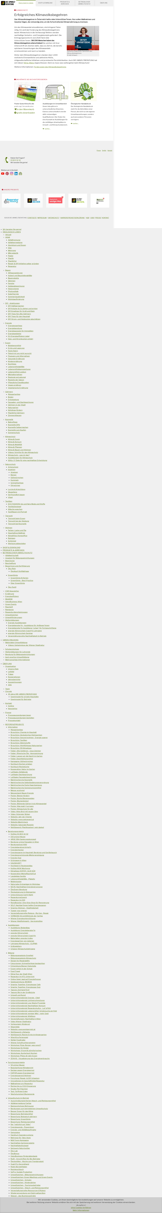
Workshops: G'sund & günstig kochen (26, 1050)
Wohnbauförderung (16, 299)
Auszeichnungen (15, 682)
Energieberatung (15, 328)
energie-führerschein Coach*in (23, 936)
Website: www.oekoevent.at (22, 819)
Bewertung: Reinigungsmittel (23, 1122)
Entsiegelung (13, 400)
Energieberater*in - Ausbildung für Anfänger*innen (28, 625)
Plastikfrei (12, 261)
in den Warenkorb (24, 109)
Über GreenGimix (18, 583)
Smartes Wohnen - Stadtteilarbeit (24, 908)
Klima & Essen (14, 439)
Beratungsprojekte (16, 831)
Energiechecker (17, 850)
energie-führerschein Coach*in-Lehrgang (25, 631)
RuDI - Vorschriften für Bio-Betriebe (25, 1159)
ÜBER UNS (7, 664)
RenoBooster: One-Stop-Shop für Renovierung (30, 903)
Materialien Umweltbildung (16, 643)
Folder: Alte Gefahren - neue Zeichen (26, 751)
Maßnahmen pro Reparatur (22, 1084)
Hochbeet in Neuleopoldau (21, 866)
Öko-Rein (12, 569)
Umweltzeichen (11, 615)
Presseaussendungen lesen (19, 715)
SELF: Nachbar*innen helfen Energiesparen (28, 905)
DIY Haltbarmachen (16, 306)
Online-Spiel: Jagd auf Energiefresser (26, 979)
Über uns (103, 3)
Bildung (11, 953)
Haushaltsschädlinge (16, 533)
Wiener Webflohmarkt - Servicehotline (26, 921)
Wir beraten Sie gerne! (12, 229)
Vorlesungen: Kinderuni (20, 1024)
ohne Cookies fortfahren (81, 1208)
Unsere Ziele (13, 669)
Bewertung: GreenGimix (21, 1119)
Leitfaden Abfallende (19, 772)
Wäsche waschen (15, 509)
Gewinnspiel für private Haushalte (25, 697)
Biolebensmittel (14, 346)
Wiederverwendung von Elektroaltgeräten (28, 1193)
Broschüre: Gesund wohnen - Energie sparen (29, 738)
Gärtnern (9, 392)
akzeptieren (81, 1205)
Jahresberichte (14, 680)
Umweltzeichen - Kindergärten (23, 1183)
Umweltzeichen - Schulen (21, 1180)
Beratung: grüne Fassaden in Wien (25, 842)
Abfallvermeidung (15, 242)
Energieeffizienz (12, 596)
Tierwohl (9, 516)
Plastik (11, 258)
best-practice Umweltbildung (17, 657)
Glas (10, 248)
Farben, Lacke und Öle (17, 530)
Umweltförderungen (13, 617)
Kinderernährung (15, 361)
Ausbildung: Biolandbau (20, 928)
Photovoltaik (13, 291)
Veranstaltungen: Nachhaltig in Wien (26, 1019)
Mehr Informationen (81, 1210)
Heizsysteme (13, 289)
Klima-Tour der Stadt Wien (21, 974)
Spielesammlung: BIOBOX (21, 982)
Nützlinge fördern (15, 410)
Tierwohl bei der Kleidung (18, 521)
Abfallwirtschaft (11, 555)
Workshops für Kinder (20, 1048)
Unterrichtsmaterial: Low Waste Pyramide (28, 1003)
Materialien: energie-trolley (22, 938)
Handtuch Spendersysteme (22, 1135)
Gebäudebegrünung (16, 286)
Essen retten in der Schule (21, 969)
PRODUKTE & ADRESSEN (13, 550)
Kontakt (105, 218)
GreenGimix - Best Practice (22, 580)
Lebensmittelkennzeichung (19, 369)
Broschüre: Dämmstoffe (20, 743)
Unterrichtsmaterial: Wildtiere (23, 1016)
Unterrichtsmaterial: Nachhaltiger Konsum (28, 1006)
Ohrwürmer (15, 485)
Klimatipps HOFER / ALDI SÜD (23, 871)
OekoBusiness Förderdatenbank (24, 1156)
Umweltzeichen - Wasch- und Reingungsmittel (30, 1188)
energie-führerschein (19, 933)
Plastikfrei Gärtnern (16, 413)
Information (13, 727)
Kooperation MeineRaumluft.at (23, 874)
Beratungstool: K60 (19, 845)
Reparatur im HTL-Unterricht (22, 977)
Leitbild (11, 672)
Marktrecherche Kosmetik (21, 780)
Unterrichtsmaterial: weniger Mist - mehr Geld (30, 1014)
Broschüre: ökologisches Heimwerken (26, 735)
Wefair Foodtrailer (18, 1040)
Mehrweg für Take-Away (21, 1138)
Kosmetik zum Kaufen (17, 430)
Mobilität (9, 599)
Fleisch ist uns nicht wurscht (20, 353)
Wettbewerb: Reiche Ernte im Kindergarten (29, 1035)
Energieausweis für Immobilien (20, 331)
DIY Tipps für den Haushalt (19, 316)
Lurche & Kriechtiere (16, 489)
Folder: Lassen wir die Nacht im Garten (26, 756)
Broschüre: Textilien (19, 740)
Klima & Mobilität (15, 445)
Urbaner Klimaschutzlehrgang (23, 949)
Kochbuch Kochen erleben (21, 764)
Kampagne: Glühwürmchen (22, 761)
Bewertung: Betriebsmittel (22, 1114)
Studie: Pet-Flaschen (19, 1089)
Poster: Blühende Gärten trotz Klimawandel (28, 804)
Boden (10, 397)
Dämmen (11, 281)
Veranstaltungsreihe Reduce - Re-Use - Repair (30, 913)
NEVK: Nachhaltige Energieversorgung (26, 887)
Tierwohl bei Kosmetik (17, 524)
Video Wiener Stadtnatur (21, 1021)
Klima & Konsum (14, 442)
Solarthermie (13, 294)
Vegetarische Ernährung (18, 388)
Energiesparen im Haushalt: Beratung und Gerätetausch (34, 853)
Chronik (8, 691)
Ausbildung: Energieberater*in (23, 930)
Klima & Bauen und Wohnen (19, 450)
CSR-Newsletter (12, 591)
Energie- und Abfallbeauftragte (23, 1130)
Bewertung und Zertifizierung (17, 566)
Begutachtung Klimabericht (22, 1068)
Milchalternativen (15, 375)
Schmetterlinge (17, 483)
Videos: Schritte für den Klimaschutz (23, 452)
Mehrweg (12, 250)
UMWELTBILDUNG (10, 640)
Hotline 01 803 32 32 (19, 834)
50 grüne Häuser (18, 1065)
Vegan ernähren (14, 385)
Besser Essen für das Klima (22, 1111)
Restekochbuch (17, 1169)
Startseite (32, 218)
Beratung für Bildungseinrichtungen (20, 654)
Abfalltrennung (14, 240)
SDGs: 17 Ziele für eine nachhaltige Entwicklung (27, 460)
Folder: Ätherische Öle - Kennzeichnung (27, 754)
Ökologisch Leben (26, 3)
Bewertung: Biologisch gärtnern (24, 1117)
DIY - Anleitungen (12, 303)
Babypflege (12, 422)
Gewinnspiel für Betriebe (21, 699)
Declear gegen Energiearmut (22, 1070)
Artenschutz (13, 467)
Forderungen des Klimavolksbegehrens (50, 67)
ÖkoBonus (15, 1154)
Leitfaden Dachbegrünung (21, 775)
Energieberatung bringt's (21, 847)
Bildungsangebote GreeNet (22, 955)
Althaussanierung (15, 273)
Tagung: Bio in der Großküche (23, 992)
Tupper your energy (19, 911)
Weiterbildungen (12, 620)
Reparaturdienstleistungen (16, 612)
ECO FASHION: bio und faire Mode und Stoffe (26, 504)
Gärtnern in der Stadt (17, 405)
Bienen (13, 475)
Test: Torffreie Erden (19, 1091)
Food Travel (15, 971)
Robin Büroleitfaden (19, 1167)
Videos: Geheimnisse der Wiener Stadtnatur (26, 645)
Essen (7, 343)
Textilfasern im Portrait (17, 512)
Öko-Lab (14, 1151)
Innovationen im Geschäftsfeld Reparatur (28, 1081)
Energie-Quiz (16, 858)
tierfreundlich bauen (16, 495)
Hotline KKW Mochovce (20, 868)
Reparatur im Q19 (18, 900)
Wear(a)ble (15, 1027)
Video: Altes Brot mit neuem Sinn (24, 812)
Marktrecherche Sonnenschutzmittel (26, 788)
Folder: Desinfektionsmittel (22, 759)
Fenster (11, 283)
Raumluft (9, 607)
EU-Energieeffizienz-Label (18, 336)
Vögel (10, 497)
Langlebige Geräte (18, 876)
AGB (87, 218)
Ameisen (14, 472)
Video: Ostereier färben (20, 814)
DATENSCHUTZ (53, 218)
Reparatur (12, 266)
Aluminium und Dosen (17, 245)
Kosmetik (9, 419)
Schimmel (12, 541)
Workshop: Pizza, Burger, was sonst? (26, 1045)
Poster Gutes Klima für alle (24, 104)
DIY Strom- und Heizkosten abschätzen (24, 319)
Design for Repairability (20, 961)
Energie (8, 323)
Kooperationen (14, 677)
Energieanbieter (14, 334)
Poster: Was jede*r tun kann (22, 806)
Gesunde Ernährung (16, 359)
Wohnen (8, 528)
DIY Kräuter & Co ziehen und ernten (23, 309)
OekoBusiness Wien (13, 602)
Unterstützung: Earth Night (22, 895)
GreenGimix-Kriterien (19, 578)
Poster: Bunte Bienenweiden (22, 798)
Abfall (7, 237)
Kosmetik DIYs (14, 425)
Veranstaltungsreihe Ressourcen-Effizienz (28, 1190)
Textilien (8, 501)
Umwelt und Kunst (18, 995)
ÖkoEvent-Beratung (19, 889)
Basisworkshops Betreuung (22, 1106)
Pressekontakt (14, 720)
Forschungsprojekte (16, 1062)
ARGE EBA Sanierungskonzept (23, 839)
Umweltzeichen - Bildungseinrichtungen (27, 1175)
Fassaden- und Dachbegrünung (20, 402)
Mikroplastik (13, 253)
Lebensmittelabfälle (16, 367)
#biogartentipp (14, 394)
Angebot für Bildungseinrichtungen (19, 558)
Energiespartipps (15, 326)
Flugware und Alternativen (19, 356)
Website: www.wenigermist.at (23, 1029)
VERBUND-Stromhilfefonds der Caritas (27, 916)
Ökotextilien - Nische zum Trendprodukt (27, 1161)
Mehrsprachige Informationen (17, 660)
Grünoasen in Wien (18, 860)
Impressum (42, 218)
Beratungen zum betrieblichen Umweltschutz (29, 1109)
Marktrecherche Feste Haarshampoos (26, 785)
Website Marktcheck (19, 822)
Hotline (11, 706)
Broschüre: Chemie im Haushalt (24, 732)
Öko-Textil (12, 587)
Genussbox (15, 1132)
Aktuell (8, 235)
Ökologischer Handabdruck (81, 104)
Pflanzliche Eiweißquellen (18, 382)
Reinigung (9, 610)
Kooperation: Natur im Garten (23, 769)
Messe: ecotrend (17, 790)
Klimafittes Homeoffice (17, 536)
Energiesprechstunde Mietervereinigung (27, 855)
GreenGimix (13, 575)
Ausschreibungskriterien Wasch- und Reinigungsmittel (33, 1101)
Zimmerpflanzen (14, 416)
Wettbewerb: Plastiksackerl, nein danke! (27, 827)
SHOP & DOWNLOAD (11, 548)
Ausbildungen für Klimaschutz (20, 458)
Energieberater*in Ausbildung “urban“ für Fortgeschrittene (32, 628)
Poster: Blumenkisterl (20, 801)
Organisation (10, 666)
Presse (98, 218)
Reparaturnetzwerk (19, 897)
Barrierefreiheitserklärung (72, 218)
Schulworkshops (12, 649)
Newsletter (12, 709)
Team (7, 689)
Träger (10, 674)
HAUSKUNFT (16, 863)
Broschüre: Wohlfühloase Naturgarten (26, 746)
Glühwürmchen (17, 478)
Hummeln (15, 480)
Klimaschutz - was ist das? (19, 455)
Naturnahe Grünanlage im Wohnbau (25, 884)
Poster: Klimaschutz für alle (22, 809)
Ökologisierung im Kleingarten (23, 892)
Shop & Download (45, 3)
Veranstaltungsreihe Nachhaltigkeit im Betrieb (27, 636)
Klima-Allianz (29, 63)
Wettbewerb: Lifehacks (20, 1032)
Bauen (8, 270)
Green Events (10, 604)
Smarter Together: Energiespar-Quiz (25, 987)
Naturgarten (13, 408)
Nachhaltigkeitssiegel (19, 1146)
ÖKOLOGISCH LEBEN (12, 232)
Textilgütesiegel (14, 507)
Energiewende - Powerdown (22, 1127)
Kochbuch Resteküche (20, 767)
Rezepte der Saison (16, 380)
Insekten (11, 470)
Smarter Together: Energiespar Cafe (26, 985)
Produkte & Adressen (65, 3)
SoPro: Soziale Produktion (21, 1172)
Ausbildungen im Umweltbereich (55, 104)
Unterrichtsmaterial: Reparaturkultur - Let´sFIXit (31, 1008)
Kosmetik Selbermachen (18, 427)
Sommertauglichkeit (16, 297)
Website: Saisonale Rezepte (22, 825)
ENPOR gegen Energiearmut (22, 1073)
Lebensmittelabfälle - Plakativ (23, 879)
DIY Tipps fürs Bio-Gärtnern (19, 314)
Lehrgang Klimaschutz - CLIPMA (24, 944)
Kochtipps (12, 364)
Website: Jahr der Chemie (21, 817)
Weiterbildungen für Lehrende (17, 652)
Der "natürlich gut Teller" (21, 1124)
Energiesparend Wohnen (21, 1076)
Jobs (92, 218)
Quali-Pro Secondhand (20, 1164)
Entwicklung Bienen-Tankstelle (23, 966)
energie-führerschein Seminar (20, 633)
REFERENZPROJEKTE (14, 724)
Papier (10, 256)
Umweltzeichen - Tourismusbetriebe (25, 1185)
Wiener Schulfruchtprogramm (23, 1043)
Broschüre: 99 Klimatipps (21, 748)
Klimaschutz (22, 10)
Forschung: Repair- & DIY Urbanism (25, 1078)
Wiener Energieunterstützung (23, 918)
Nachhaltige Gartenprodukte (22, 1143)
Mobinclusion (16, 881)
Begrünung (10, 561)
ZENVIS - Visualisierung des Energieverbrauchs (30, 1058)
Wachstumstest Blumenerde (22, 1094)
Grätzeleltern (16, 946)
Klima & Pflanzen (15, 447)
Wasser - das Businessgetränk (23, 1196)
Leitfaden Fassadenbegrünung (23, 777)
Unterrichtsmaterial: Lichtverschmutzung (28, 1000)
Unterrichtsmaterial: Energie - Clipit (25, 998)
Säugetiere (12, 492)
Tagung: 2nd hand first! (20, 990)
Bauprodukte (13, 278)
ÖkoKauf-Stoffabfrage (20, 571)
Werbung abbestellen (17, 544)
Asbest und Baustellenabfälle (20, 276)
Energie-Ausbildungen (17, 623)
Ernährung (9, 594)
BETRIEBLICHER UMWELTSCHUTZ (17, 553)
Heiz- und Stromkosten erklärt (20, 339)
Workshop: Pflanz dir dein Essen (24, 1056)
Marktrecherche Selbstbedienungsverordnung (30, 783)
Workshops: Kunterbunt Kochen (24, 1053)
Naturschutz (10, 464)
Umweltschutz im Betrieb (18, 1098)
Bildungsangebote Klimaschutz (23, 958)
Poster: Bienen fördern (20, 796)
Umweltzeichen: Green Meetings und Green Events (32, 1177)
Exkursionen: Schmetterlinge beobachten (28, 963)
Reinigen (11, 538)
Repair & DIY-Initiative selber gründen (23, 264)
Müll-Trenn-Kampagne (20, 1140)
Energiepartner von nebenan (22, 941)
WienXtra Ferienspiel (19, 1037)
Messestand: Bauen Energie (22, 793)
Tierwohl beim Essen (16, 518)
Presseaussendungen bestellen (21, 718)
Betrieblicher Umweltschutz (84, 3)
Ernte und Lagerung (16, 348)
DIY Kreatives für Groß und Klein (21, 311)
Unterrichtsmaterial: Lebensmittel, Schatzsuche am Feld (34, 1011)
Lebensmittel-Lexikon (17, 372)
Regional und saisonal (17, 377)
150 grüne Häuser (18, 837)
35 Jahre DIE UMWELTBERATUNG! (22, 694)
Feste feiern (13, 351)
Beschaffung (10, 563)
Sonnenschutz (14, 433)
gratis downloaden (24, 112)
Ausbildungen (13, 925)
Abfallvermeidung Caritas (21, 1103)
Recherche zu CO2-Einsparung (23, 1086)
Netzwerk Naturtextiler (20, 1148)
